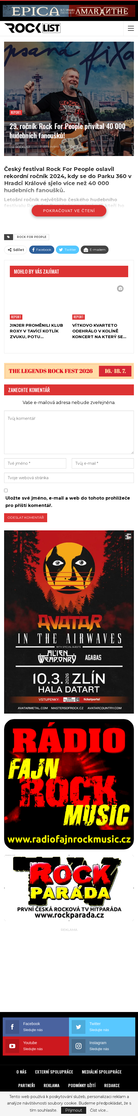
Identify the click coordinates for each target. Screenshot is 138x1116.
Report (16, 112)
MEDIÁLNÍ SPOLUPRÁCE (102, 1072)
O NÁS (21, 1072)
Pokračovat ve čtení (69, 211)
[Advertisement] (69, 971)
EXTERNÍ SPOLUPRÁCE (54, 1072)
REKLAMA (51, 1085)
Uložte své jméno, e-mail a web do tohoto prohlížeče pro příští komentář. (67, 502)
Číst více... (99, 1110)
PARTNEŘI (26, 1085)
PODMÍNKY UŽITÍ (81, 1085)
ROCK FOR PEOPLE (31, 237)
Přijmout (73, 1110)
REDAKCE (112, 1085)
